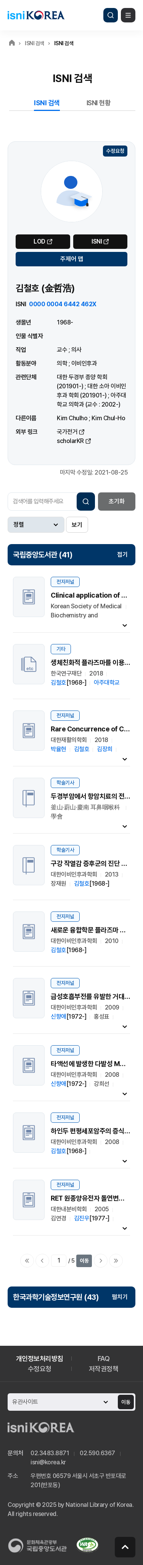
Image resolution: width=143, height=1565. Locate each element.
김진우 (82, 1218)
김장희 (104, 749)
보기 (77, 525)
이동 (84, 1261)
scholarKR (70, 441)
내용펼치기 (124, 625)
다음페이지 (101, 1261)
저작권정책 (104, 1369)
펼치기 (120, 1297)
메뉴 (128, 15)
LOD (39, 241)
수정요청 (115, 151)
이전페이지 (42, 1261)
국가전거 (67, 431)
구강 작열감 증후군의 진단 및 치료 (95, 863)
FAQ (104, 1358)
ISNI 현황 (99, 103)
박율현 (58, 749)
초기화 (117, 501)
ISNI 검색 (47, 103)
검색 (110, 15)
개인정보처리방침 (39, 1358)
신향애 (58, 1016)
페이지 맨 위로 (125, 1547)
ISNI (97, 241)
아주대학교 (107, 682)
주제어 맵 (71, 259)
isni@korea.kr (48, 1462)
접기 (122, 554)
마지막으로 (116, 1261)
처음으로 (27, 1261)
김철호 (58, 682)
